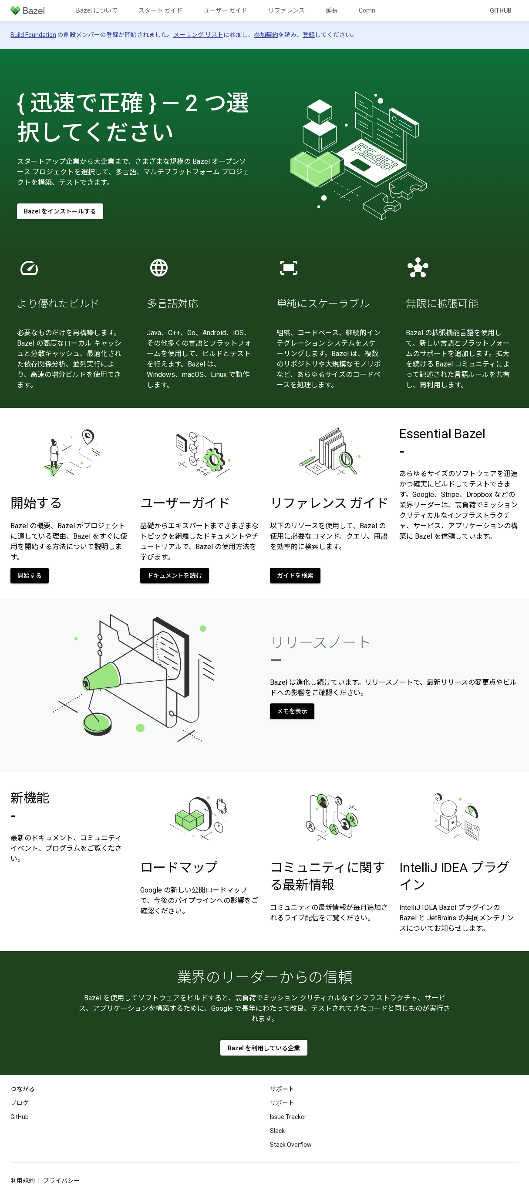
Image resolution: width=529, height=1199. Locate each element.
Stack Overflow (291, 1144)
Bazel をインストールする (60, 211)
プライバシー (61, 1180)
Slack (277, 1130)
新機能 (29, 806)
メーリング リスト (198, 34)
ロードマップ (179, 867)
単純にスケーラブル (323, 304)
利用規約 (22, 1180)
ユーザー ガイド (225, 10)
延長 (332, 10)
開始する (36, 503)
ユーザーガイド (185, 503)
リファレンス (286, 10)
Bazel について (97, 10)
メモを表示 (292, 711)
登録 (309, 34)
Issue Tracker (288, 1116)
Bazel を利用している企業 (264, 1048)
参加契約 (266, 34)
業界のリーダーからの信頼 (265, 977)
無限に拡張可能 (442, 304)
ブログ (19, 1102)
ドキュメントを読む (174, 575)
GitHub (501, 10)
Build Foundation (33, 34)
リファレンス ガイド (329, 503)
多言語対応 (173, 304)
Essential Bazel (442, 442)
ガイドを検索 (295, 575)
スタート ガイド (160, 10)
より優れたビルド (58, 304)
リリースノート (321, 651)
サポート (282, 1102)
